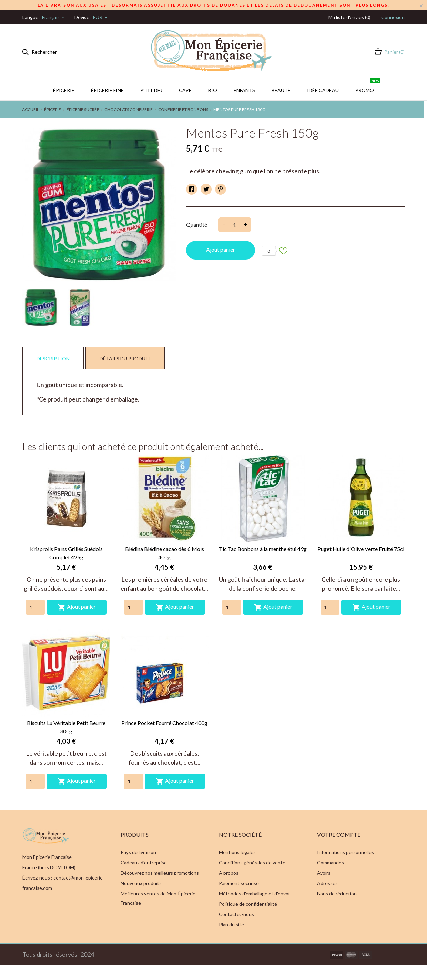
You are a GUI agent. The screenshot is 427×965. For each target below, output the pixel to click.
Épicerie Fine (107, 90)
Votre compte (338, 834)
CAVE (185, 90)
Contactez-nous (236, 914)
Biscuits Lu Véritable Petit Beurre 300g (66, 727)
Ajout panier (220, 249)
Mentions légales (237, 852)
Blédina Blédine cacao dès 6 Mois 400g (164, 553)
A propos (228, 873)
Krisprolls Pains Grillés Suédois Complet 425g (66, 553)
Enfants (244, 90)
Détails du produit (125, 359)
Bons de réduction (337, 893)
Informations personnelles (345, 852)
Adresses (327, 883)
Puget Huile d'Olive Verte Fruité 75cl (360, 549)
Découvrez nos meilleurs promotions (160, 873)
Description (53, 359)
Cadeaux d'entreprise (144, 862)
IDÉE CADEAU (326, 86)
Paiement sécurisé (239, 883)
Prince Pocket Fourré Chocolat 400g (164, 723)
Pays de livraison (138, 852)
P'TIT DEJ (151, 90)
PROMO (367, 86)
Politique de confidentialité (248, 904)
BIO (212, 90)
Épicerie (63, 90)
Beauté (281, 90)
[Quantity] (35, 607)
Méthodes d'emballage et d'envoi (254, 893)
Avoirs (324, 873)
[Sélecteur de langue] (54, 17)
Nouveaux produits (141, 883)
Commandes (330, 862)
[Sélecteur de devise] (101, 17)
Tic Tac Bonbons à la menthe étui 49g (263, 549)
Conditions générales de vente (252, 862)
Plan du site (231, 924)
